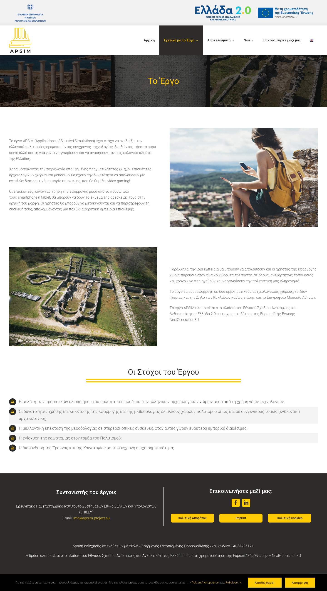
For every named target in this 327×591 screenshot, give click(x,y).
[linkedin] (246, 503)
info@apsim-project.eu (91, 518)
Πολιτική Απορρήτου (205, 582)
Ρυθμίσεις (233, 582)
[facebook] (236, 503)
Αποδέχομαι (265, 582)
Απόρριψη (300, 582)
